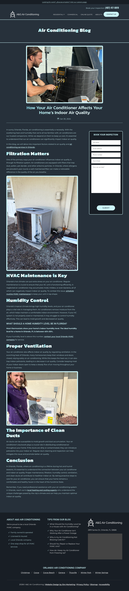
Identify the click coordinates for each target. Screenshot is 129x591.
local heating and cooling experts (42, 490)
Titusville (73, 573)
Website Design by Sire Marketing (60, 584)
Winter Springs (101, 573)
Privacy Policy (83, 584)
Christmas (25, 573)
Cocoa (36, 573)
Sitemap (94, 584)
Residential (58, 14)
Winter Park (86, 573)
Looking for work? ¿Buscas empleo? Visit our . (64, 2)
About (98, 14)
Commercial (72, 14)
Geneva (61, 573)
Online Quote (86, 14)
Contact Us (111, 14)
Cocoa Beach (49, 573)
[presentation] (106, 199)
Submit (105, 208)
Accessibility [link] (104, 584)
